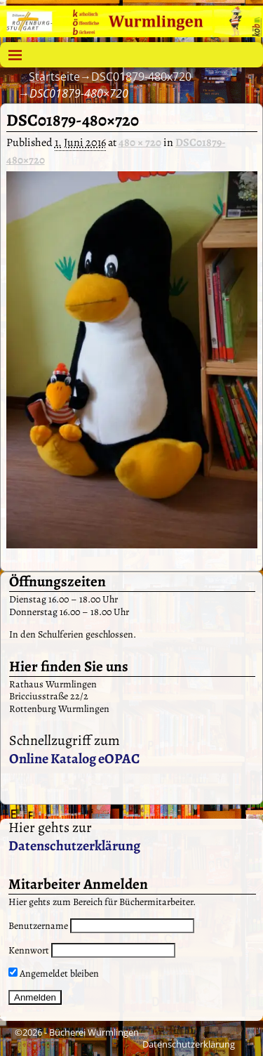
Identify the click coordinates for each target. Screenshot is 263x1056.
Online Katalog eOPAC (74, 758)
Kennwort (28, 950)
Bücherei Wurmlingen (94, 1032)
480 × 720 (140, 142)
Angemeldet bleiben (53, 973)
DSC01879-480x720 (141, 76)
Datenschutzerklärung (74, 845)
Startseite (54, 76)
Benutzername (38, 925)
